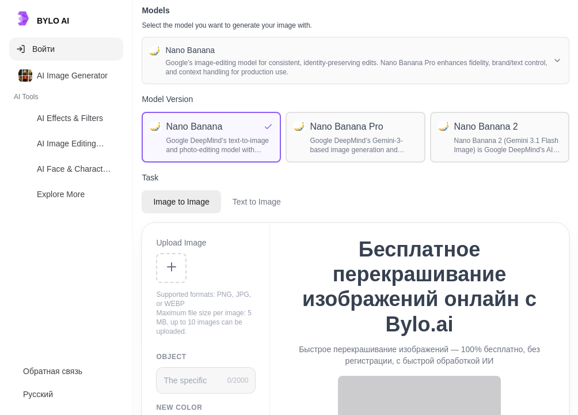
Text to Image (257, 201)
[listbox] (66, 137)
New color (179, 407)
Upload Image (181, 242)
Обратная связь (52, 371)
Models (155, 10)
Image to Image (181, 201)
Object (171, 357)
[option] (66, 75)
